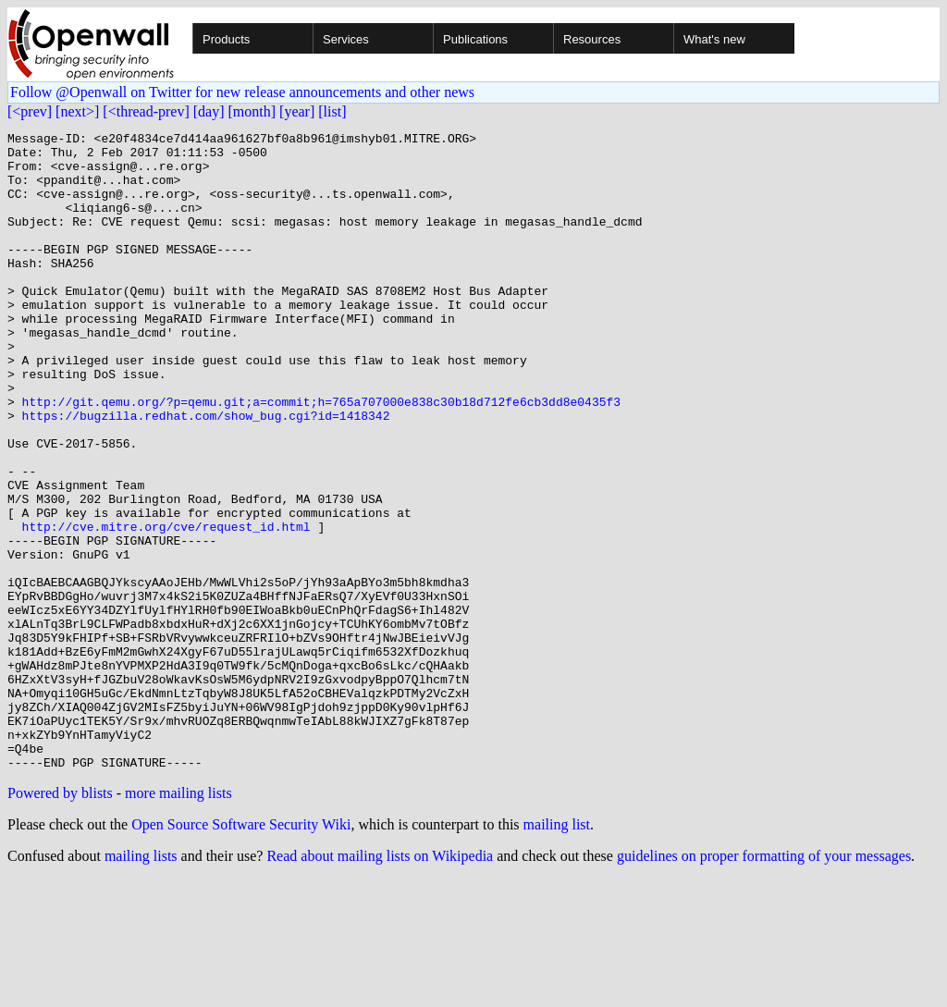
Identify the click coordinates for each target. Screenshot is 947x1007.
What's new (714, 39)
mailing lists (141, 983)
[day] (209, 111)
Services (346, 39)
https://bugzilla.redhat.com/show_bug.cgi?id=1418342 (206, 473)
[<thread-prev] (146, 111)
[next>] (77, 111)
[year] (296, 111)
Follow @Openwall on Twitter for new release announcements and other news (242, 92)
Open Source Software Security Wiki (241, 952)
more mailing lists (178, 920)
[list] (332, 111)
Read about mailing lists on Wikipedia (379, 983)
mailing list (556, 952)
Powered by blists (60, 920)
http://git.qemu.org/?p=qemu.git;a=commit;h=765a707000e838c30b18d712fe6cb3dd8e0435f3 (321, 456)
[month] (252, 111)
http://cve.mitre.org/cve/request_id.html (166, 606)
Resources (592, 39)
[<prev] (29, 111)
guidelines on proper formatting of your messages (764, 983)
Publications (475, 39)
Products (226, 39)
